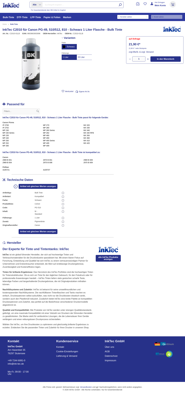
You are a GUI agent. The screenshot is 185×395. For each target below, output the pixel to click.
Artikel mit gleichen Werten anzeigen (38, 186)
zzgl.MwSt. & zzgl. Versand (141, 52)
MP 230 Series (8, 133)
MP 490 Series (49, 141)
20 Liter (81, 57)
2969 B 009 (88, 160)
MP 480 (46, 135)
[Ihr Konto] (158, 5)
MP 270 (46, 125)
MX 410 (87, 141)
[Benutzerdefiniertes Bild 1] (164, 343)
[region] (31, 64)
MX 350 (87, 135)
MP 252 (6, 143)
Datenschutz (111, 356)
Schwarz (69, 46)
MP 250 (6, 141)
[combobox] (83, 4)
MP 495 (46, 143)
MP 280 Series (49, 130)
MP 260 (6, 146)
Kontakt (60, 347)
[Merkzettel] (145, 3)
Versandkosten (86, 387)
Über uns (109, 347)
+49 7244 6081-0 (16, 360)
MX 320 (87, 125)
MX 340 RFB (89, 133)
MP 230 (6, 130)
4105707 (46, 170)
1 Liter (65, 57)
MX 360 (87, 138)
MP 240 (6, 138)
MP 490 (46, 138)
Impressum (110, 360)
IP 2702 (6, 128)
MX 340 (87, 130)
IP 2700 (6, 125)
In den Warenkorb (165, 59)
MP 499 (46, 146)
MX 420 (87, 143)
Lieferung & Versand (66, 356)
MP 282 (46, 133)
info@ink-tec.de (16, 364)
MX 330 (87, 128)
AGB (107, 351)
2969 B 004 (7, 162)
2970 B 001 (47, 160)
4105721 (6, 170)
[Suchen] (120, 5)
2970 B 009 (88, 162)
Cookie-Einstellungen (67, 351)
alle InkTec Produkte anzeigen (108, 258)
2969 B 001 (7, 160)
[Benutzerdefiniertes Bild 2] (164, 354)
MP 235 (6, 135)
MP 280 (46, 128)
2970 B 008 (47, 162)
